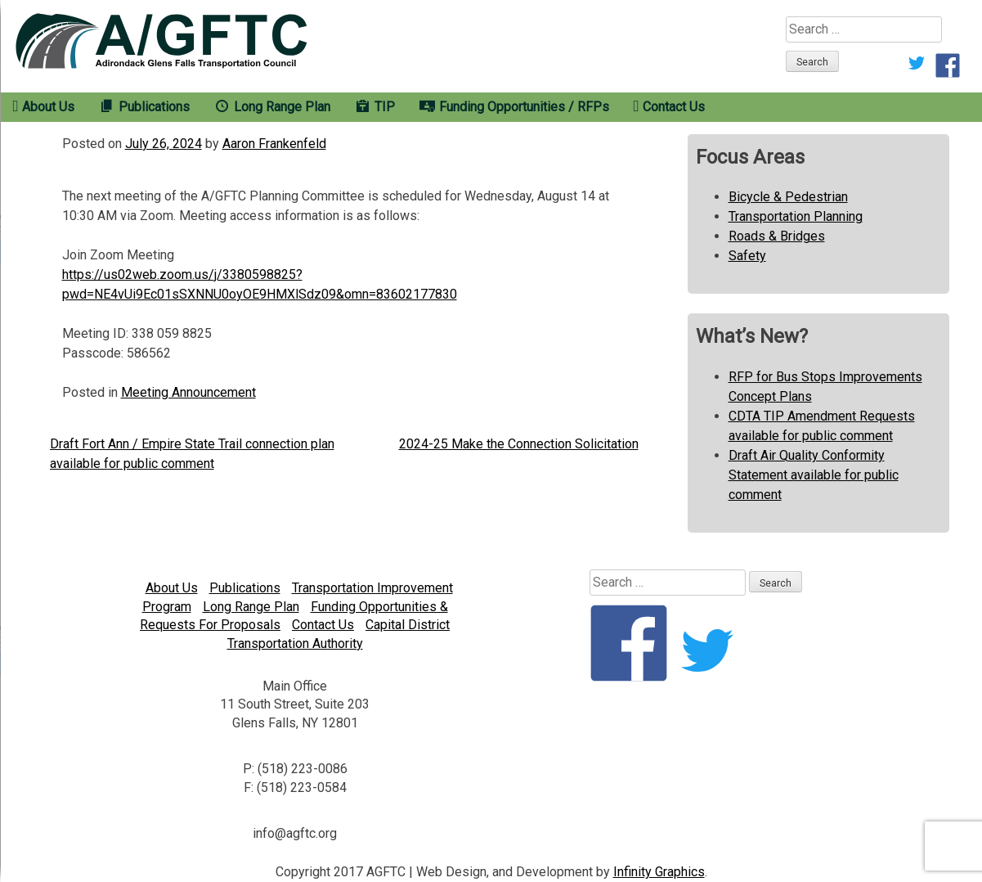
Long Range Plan (251, 606)
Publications (244, 588)
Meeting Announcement (188, 392)
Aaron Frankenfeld (274, 143)
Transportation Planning (796, 216)
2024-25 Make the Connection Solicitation (519, 444)
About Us (172, 588)
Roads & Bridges (777, 236)
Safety (747, 255)
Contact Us (323, 624)
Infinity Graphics (659, 872)
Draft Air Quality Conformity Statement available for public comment (814, 475)
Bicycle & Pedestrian (788, 197)
